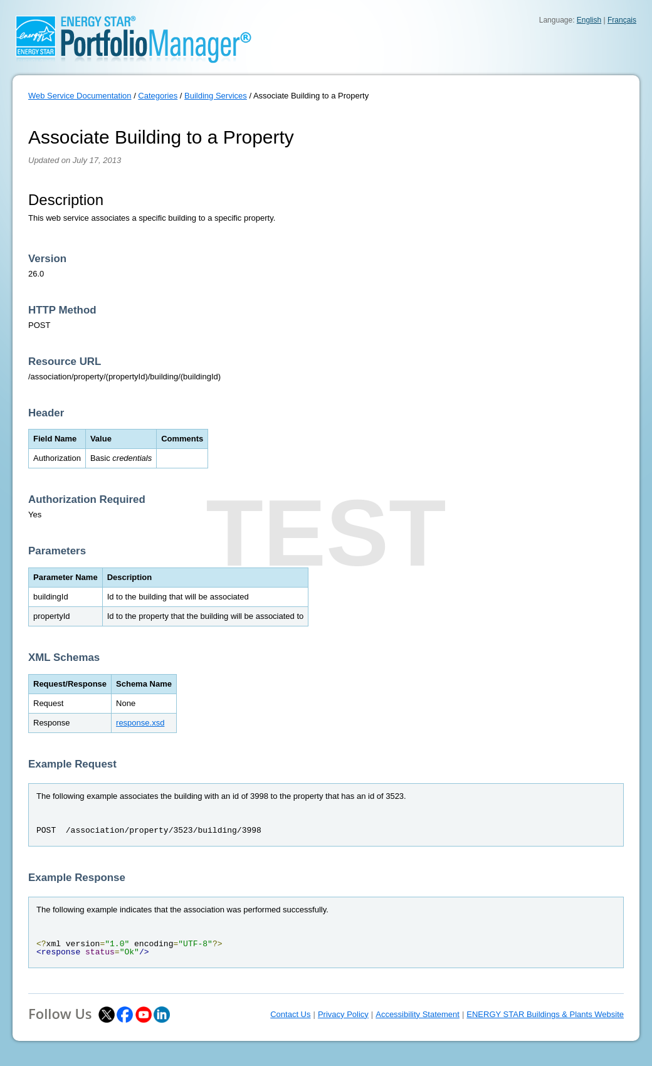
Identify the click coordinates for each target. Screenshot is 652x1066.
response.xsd (140, 722)
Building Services (215, 95)
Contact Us (290, 1014)
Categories (157, 95)
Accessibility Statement (418, 1014)
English (589, 20)
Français (621, 20)
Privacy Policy (343, 1014)
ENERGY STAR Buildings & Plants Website (545, 1014)
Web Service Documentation (80, 95)
